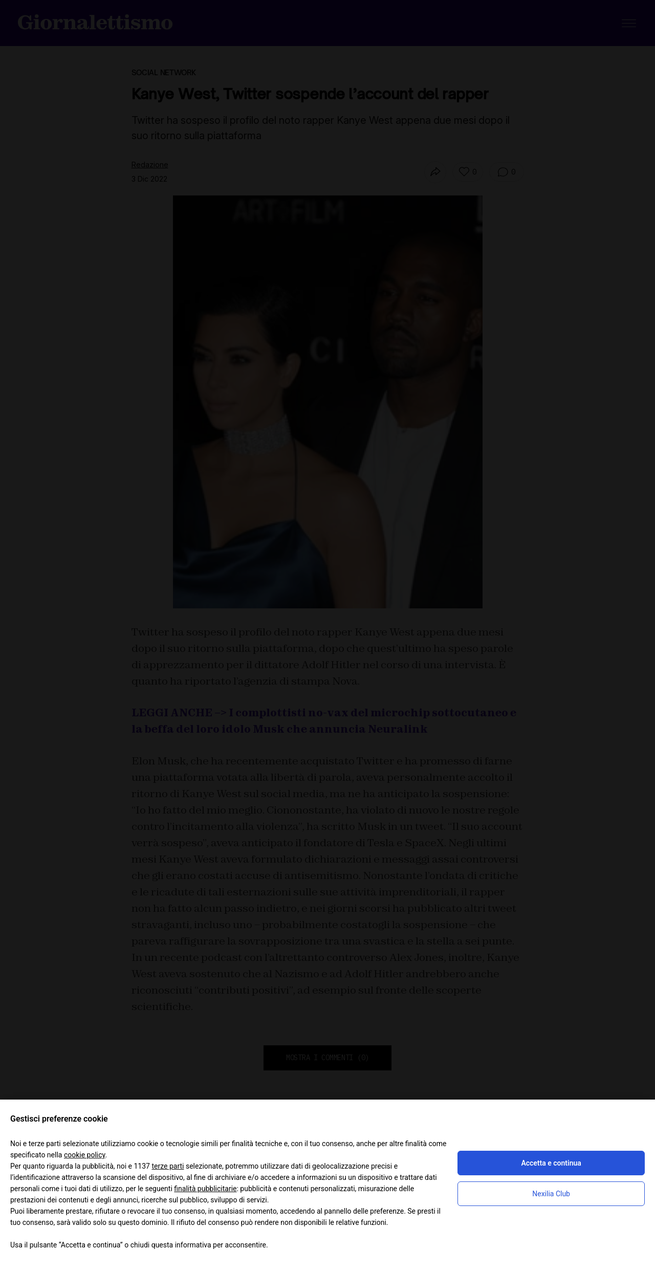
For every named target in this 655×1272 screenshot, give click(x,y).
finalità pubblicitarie (205, 1189)
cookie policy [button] (84, 1155)
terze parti (167, 1166)
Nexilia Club (551, 1194)
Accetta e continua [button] (551, 1163)
